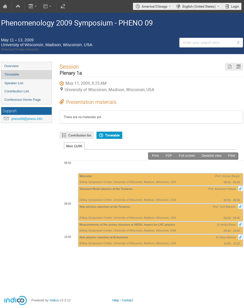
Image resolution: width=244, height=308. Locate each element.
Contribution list (79, 135)
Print (155, 155)
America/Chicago (154, 6)
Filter (231, 155)
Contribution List (16, 91)
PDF (169, 155)
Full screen (187, 155)
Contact (127, 300)
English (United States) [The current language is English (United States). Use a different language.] (199, 6)
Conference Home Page (22, 100)
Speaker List (13, 83)
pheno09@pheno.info (26, 119)
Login (235, 6)
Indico (54, 300)
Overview (11, 66)
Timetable (11, 74)
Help (115, 300)
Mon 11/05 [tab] (74, 146)
